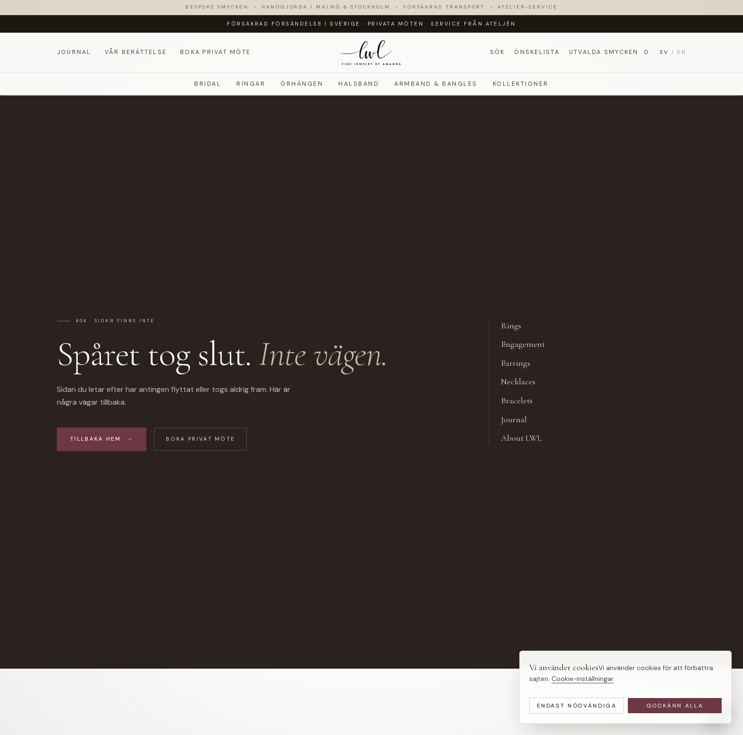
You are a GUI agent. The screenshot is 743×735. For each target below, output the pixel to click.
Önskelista (536, 52)
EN (681, 52)
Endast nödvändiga (577, 705)
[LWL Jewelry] (371, 52)
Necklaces (523, 382)
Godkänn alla (675, 705)
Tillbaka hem (101, 439)
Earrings (521, 363)
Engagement (528, 344)
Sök (497, 52)
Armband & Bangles (435, 84)
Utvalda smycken (609, 52)
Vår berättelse (136, 52)
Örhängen (302, 84)
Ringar (250, 84)
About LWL (526, 438)
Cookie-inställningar (583, 679)
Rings (516, 326)
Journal (74, 52)
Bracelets (522, 401)
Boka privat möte (215, 52)
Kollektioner (521, 84)
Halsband (358, 84)
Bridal (207, 84)
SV (664, 52)
